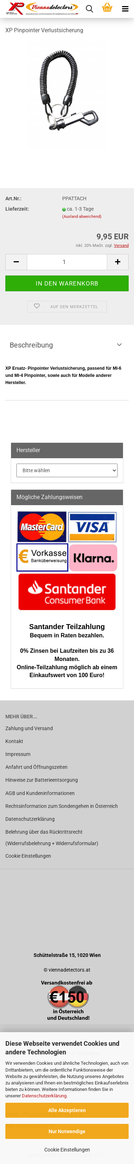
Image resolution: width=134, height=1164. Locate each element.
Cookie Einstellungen (67, 1150)
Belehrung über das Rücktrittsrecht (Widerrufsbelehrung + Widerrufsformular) (51, 837)
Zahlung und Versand (29, 728)
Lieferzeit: (17, 209)
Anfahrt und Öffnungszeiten (36, 767)
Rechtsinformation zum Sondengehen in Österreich (61, 806)
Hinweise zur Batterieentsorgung (41, 780)
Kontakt (14, 741)
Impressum (17, 754)
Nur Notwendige (67, 1131)
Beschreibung (31, 345)
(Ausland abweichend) (81, 216)
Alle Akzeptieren (67, 1110)
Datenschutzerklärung (44, 1095)
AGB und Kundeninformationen (40, 793)
